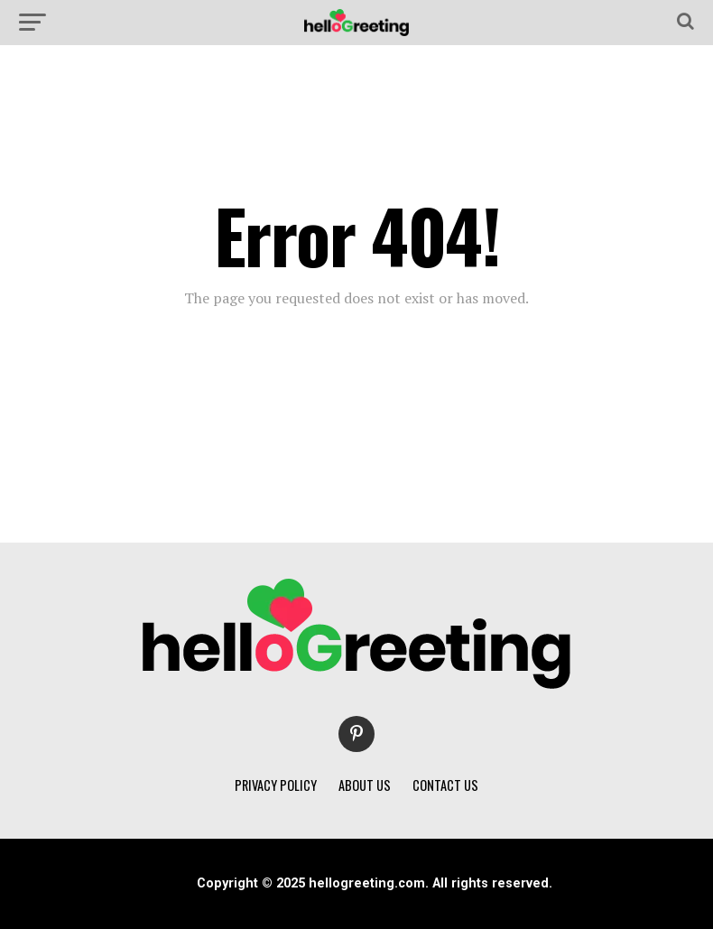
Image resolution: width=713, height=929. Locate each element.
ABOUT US (364, 785)
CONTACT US (445, 785)
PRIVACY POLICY (276, 785)
